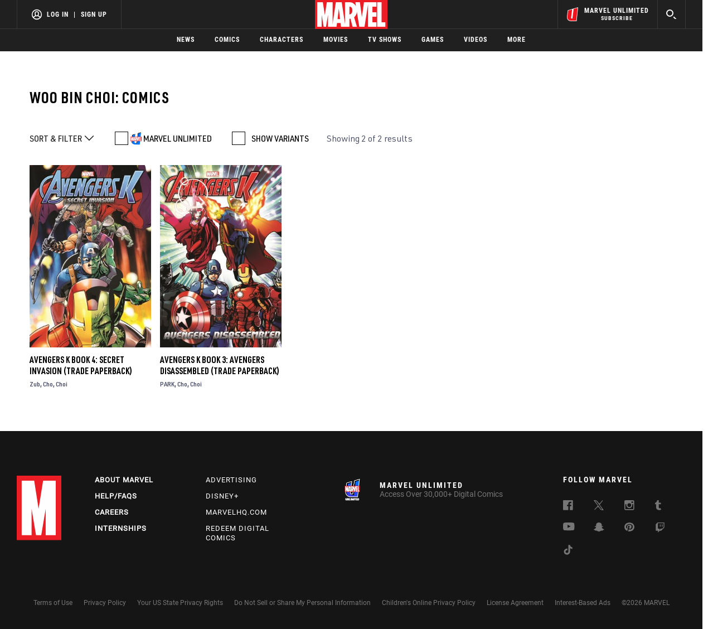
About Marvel (124, 480)
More (516, 39)
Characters (281, 39)
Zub (35, 384)
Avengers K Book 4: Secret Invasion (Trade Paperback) (81, 365)
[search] (671, 14)
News (186, 39)
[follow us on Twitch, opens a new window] (660, 529)
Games (432, 39)
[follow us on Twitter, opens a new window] (599, 506)
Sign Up (94, 14)
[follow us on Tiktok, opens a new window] (568, 551)
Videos (475, 39)
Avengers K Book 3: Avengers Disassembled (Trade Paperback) (219, 365)
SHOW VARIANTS (280, 138)
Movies (335, 39)
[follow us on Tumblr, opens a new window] (658, 506)
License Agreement (515, 603)
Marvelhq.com (236, 512)
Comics (227, 39)
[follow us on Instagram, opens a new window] (629, 506)
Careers (112, 512)
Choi (61, 384)
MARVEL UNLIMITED (177, 138)
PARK (167, 384)
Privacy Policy (105, 603)
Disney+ (222, 496)
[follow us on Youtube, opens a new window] (569, 527)
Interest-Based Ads (582, 603)
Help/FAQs (116, 496)
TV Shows (384, 39)
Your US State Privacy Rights (180, 603)
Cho (48, 384)
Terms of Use (52, 603)
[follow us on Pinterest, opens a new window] (629, 528)
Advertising (231, 480)
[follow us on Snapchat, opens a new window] (599, 528)
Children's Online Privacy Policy (429, 603)
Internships (121, 528)
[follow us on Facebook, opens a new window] (568, 506)
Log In (58, 14)
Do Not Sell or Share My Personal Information (302, 603)
